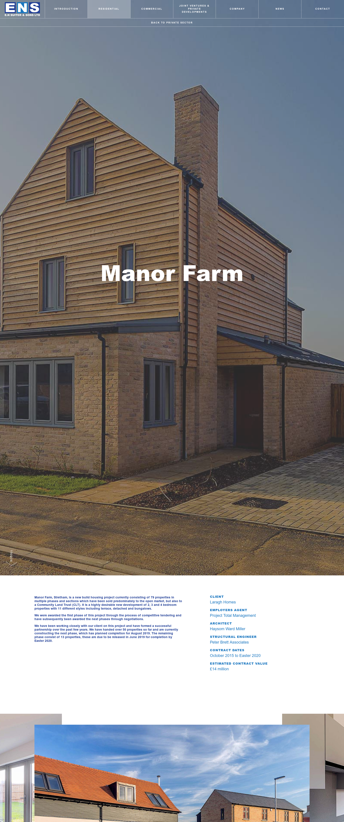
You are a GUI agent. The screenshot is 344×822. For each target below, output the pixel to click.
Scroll (11, 554)
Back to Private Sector (172, 22)
